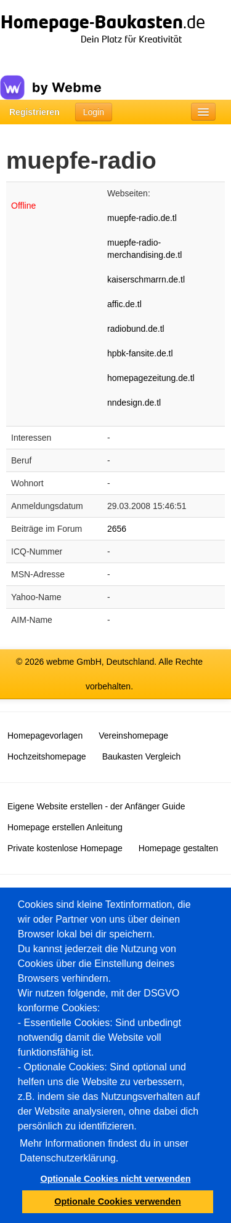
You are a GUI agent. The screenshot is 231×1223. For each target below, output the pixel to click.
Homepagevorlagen (45, 735)
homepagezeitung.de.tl (151, 378)
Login (93, 112)
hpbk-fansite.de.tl (140, 353)
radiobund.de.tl (135, 329)
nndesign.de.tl (134, 402)
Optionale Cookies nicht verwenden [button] (116, 1179)
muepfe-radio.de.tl (142, 218)
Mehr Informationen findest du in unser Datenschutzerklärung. (104, 1150)
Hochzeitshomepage (46, 756)
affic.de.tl (124, 304)
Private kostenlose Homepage (65, 848)
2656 (116, 529)
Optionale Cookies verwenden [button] (117, 1201)
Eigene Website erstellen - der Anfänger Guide (96, 806)
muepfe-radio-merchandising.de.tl (144, 249)
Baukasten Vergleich (141, 756)
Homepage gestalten (178, 848)
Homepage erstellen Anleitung (65, 827)
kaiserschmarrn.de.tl (146, 279)
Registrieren (34, 112)
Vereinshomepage (133, 735)
